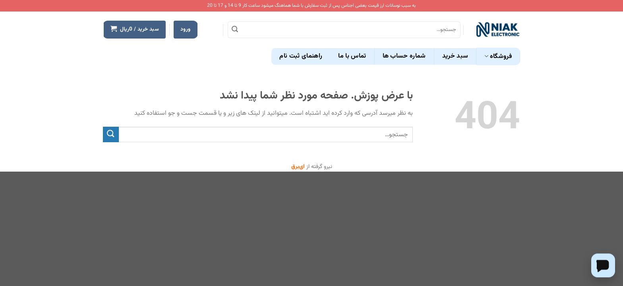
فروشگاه (498, 57)
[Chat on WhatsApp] (603, 265)
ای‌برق (298, 166)
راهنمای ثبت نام (300, 56)
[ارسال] (235, 29)
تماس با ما (352, 56)
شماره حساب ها (404, 56)
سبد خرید (455, 56)
